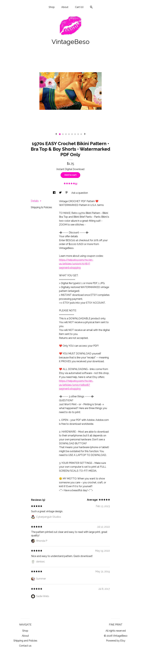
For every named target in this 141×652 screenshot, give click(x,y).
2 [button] (63, 134)
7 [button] (78, 134)
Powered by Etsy (115, 640)
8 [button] (81, 134)
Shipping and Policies (25, 640)
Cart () (79, 7)
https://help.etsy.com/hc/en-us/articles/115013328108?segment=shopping (76, 384)
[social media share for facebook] (54, 192)
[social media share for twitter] (60, 192)
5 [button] (72, 134)
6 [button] (75, 134)
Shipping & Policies (41, 207)
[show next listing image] (85, 134)
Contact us (25, 645)
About (64, 7)
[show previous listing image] (56, 134)
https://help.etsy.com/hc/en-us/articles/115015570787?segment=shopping (76, 263)
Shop (52, 7)
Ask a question (79, 192)
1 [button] (60, 134)
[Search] (91, 7)
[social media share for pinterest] (66, 192)
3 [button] (66, 134)
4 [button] (69, 134)
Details (36, 200)
